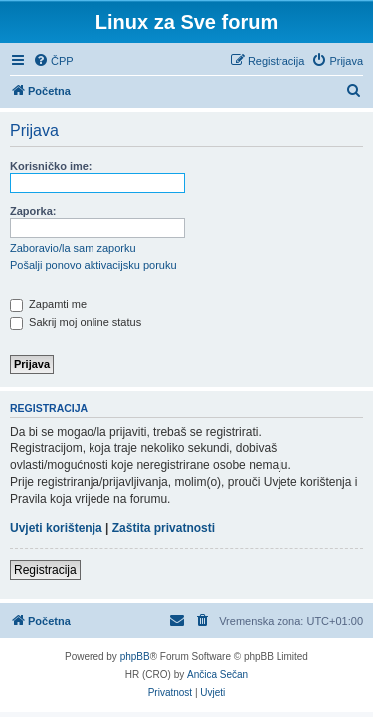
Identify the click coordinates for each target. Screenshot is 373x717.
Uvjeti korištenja (56, 528)
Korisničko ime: (51, 166)
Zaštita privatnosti (163, 528)
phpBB (135, 656)
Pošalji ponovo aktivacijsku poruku (93, 265)
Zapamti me (48, 304)
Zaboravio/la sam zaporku (73, 248)
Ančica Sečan (217, 674)
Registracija (45, 570)
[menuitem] (53, 61)
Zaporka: (33, 211)
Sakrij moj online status (75, 322)
